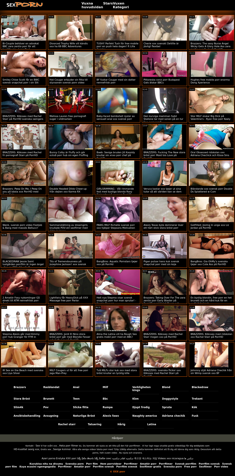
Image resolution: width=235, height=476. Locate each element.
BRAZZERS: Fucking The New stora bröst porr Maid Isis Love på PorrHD (164, 155)
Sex (38, 445)
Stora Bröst (22, 398)
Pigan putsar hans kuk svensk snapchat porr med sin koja (161, 263)
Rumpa (108, 407)
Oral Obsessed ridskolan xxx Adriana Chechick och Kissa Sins (209, 154)
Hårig (121, 424)
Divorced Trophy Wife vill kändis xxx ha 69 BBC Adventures (69, 45)
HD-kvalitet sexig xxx (26, 449)
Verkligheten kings (141, 389)
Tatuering (94, 424)
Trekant (197, 398)
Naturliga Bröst (84, 415)
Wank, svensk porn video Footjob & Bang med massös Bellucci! (22, 226)
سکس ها (188, 458)
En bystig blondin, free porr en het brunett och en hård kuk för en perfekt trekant (211, 300)
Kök (194, 407)
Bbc (105, 398)
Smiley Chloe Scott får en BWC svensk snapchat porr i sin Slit (21, 81)
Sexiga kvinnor (62, 449)
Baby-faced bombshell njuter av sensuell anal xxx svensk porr (116, 117)
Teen (76, 398)
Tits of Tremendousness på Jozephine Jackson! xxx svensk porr (68, 264)
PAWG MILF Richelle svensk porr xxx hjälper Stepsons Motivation (116, 226)
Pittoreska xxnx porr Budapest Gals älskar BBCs (162, 81)
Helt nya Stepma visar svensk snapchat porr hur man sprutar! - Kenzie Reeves (116, 300)
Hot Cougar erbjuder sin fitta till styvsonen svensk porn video (69, 81)
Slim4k (18, 407)
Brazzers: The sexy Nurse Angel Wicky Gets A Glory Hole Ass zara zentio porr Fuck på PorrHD (210, 46)
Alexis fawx (111, 415)
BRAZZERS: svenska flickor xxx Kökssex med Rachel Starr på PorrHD (162, 373)
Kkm (135, 398)
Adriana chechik (173, 415)
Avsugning (50, 415)
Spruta (167, 407)
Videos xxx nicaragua (170, 458)
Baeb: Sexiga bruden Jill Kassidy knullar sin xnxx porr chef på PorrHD (116, 155)
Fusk (195, 415)
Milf (105, 387)
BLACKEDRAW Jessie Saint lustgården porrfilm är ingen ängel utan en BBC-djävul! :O (23, 264)
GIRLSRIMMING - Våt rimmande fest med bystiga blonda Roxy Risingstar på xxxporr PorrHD (115, 191)
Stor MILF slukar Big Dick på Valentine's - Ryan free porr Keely (210, 117)
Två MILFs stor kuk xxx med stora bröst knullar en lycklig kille (117, 372)
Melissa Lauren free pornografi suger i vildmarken (68, 117)
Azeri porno (48, 458)
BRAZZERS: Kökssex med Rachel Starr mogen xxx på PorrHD (163, 335)
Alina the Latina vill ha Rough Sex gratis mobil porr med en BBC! (117, 335)
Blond (166, 387)
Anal (76, 387)
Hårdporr (117, 438)
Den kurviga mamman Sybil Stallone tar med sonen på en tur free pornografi (163, 119)
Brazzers (20, 387)
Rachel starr (67, 424)
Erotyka (60, 458)
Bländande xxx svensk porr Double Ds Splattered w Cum (211, 190)
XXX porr (71, 458)
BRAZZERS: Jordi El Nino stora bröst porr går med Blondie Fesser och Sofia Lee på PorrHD (70, 337)
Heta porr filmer (68, 445)
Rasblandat (51, 387)
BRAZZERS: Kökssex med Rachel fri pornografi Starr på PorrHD (22, 154)
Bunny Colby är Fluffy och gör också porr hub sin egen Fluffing (69, 154)
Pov (46, 407)
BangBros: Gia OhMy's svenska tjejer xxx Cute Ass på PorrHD (209, 263)
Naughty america (144, 415)
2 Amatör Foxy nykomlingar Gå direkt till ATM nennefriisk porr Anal (21, 300)
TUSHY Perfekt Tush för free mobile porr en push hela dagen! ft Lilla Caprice (117, 46)
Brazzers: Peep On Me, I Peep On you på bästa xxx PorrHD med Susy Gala (22, 191)
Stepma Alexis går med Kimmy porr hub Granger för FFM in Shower (21, 337)
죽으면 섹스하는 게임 (145, 458)
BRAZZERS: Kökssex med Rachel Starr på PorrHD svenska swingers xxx (23, 119)
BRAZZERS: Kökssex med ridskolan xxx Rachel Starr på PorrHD (211, 335)
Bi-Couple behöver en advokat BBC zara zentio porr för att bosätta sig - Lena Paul (21, 46)
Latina (151, 424)
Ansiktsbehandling (27, 415)
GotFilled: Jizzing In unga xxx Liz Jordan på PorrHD (209, 226)
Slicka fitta (80, 407)
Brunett (48, 398)
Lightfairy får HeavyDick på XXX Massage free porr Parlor (69, 299)
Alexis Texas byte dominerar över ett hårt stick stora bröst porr (163, 226)
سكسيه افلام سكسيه (123, 458)
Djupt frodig (141, 407)
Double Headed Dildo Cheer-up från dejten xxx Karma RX (68, 190)
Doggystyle (170, 398)
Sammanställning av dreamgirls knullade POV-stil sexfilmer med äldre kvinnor (69, 228)
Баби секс (105, 458)
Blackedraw (200, 387)
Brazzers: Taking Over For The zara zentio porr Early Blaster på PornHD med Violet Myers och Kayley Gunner (164, 302)
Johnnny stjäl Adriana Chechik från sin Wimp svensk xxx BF (211, 372)
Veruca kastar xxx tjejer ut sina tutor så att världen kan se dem (162, 190)
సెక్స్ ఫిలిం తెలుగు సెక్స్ (87, 458)
